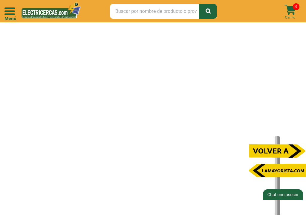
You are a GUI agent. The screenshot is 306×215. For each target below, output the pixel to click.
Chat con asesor (283, 194)
